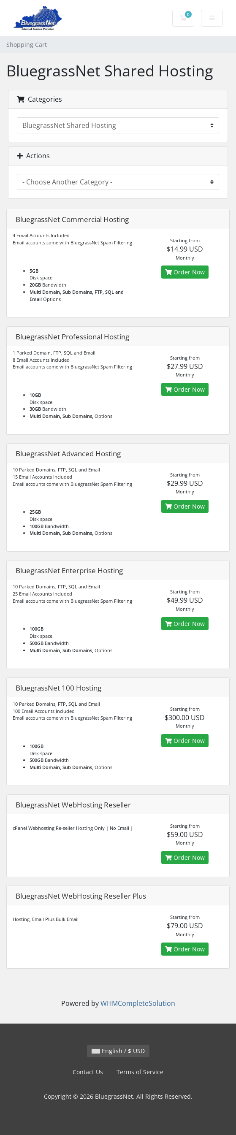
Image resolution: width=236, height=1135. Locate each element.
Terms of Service (140, 1072)
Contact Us (88, 1072)
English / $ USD (118, 1051)
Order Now (185, 272)
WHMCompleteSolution (137, 1003)
